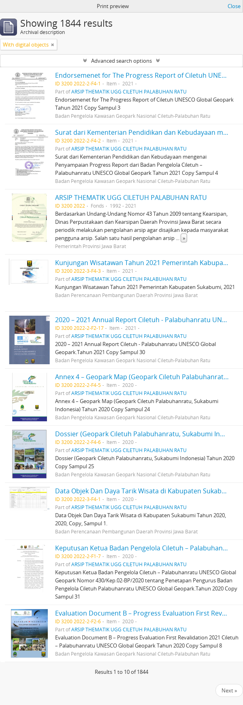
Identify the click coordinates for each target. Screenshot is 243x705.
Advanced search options (121, 60)
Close (234, 6)
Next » (229, 690)
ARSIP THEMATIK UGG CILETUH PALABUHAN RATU (129, 91)
